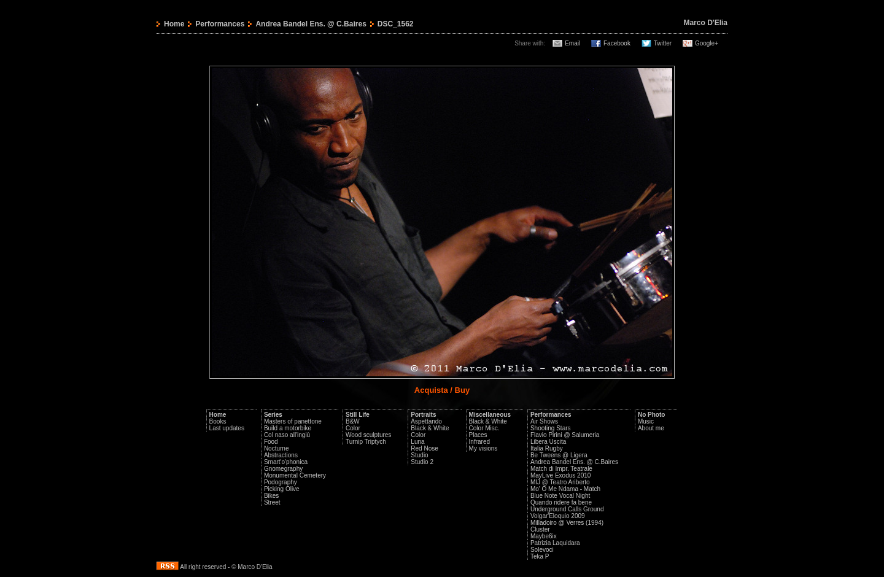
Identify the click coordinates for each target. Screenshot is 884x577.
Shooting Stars (550, 428)
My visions (483, 448)
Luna (417, 441)
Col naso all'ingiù (287, 435)
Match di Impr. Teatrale (561, 468)
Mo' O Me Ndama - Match (565, 489)
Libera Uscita (548, 441)
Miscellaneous (490, 414)
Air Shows (544, 421)
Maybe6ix (543, 536)
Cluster (540, 529)
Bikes (271, 495)
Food (271, 441)
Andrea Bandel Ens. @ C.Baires (310, 24)
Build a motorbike (287, 428)
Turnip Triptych (366, 441)
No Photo (651, 414)
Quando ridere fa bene (561, 502)
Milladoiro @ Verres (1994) (566, 522)
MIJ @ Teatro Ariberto (560, 482)
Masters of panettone (293, 421)
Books (218, 421)
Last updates (226, 428)
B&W (353, 421)
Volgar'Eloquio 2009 (557, 516)
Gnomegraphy (283, 468)
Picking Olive (282, 489)
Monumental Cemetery (295, 475)
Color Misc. (484, 428)
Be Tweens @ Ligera (558, 455)
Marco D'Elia (705, 22)
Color (353, 428)
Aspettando (426, 421)
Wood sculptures (368, 435)
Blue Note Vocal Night (560, 495)
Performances (219, 24)
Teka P (539, 556)
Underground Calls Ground (567, 509)
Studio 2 (422, 462)
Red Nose (424, 448)
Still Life (358, 414)
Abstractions (281, 455)
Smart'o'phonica (286, 462)
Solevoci (542, 549)
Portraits (423, 414)
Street (272, 502)
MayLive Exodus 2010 (560, 475)
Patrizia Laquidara (555, 543)
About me (651, 428)
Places (478, 435)
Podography (280, 482)
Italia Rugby (546, 448)
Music (646, 421)
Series (273, 414)
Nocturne (276, 448)
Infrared (479, 441)
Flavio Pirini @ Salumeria (564, 435)
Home (174, 24)
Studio (419, 455)
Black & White (430, 428)
